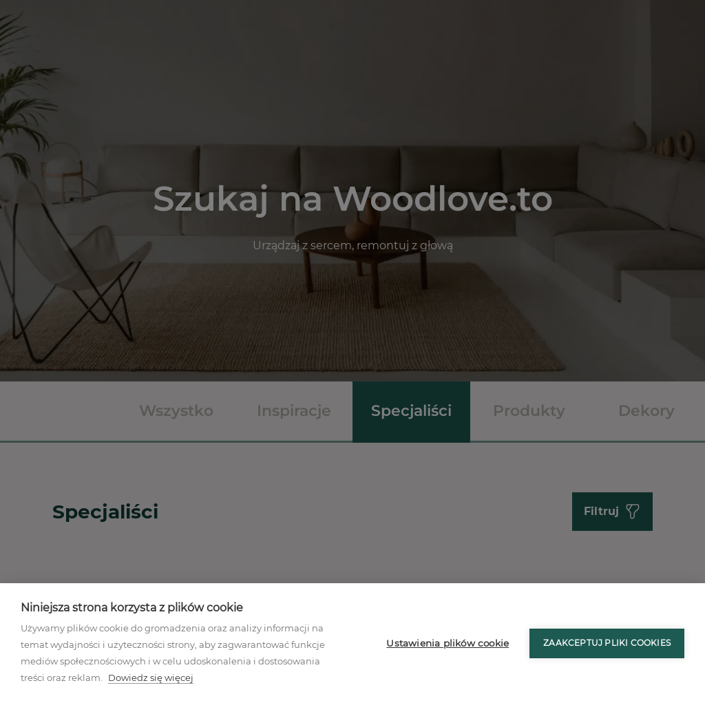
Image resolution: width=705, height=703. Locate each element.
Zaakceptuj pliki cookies (607, 643)
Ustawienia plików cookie (447, 643)
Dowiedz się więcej (150, 677)
